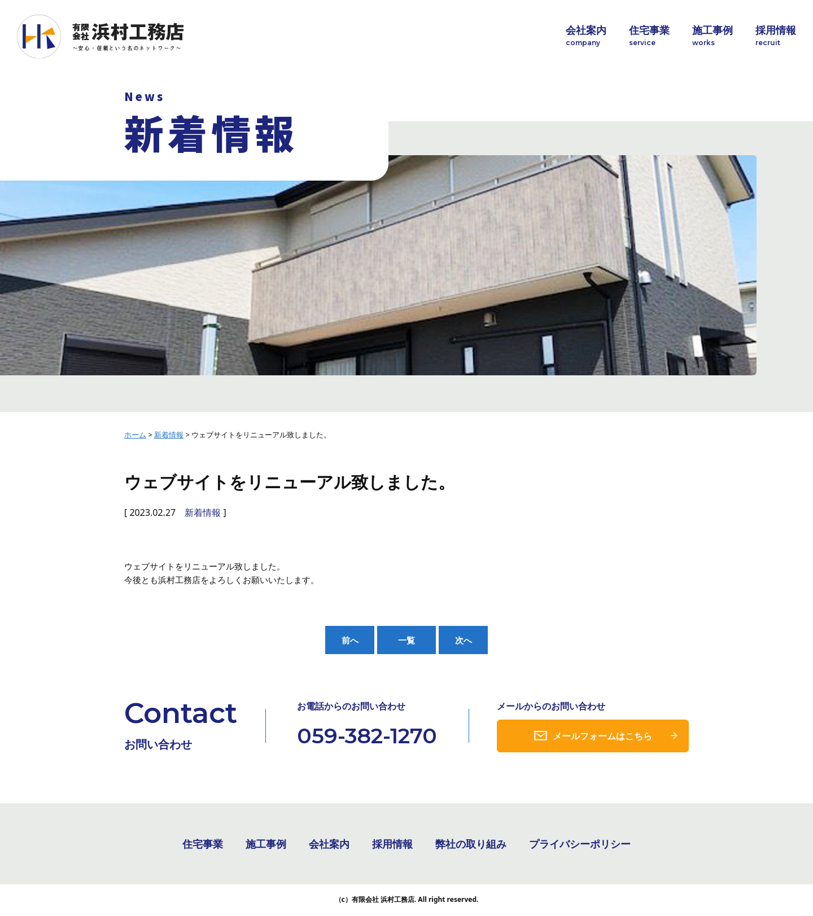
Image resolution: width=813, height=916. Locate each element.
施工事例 (712, 35)
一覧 (406, 640)
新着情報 (203, 512)
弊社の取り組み (470, 845)
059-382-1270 (367, 736)
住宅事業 (649, 35)
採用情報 (775, 35)
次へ (463, 640)
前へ (350, 640)
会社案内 (586, 35)
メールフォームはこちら (602, 736)
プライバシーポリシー (580, 845)
